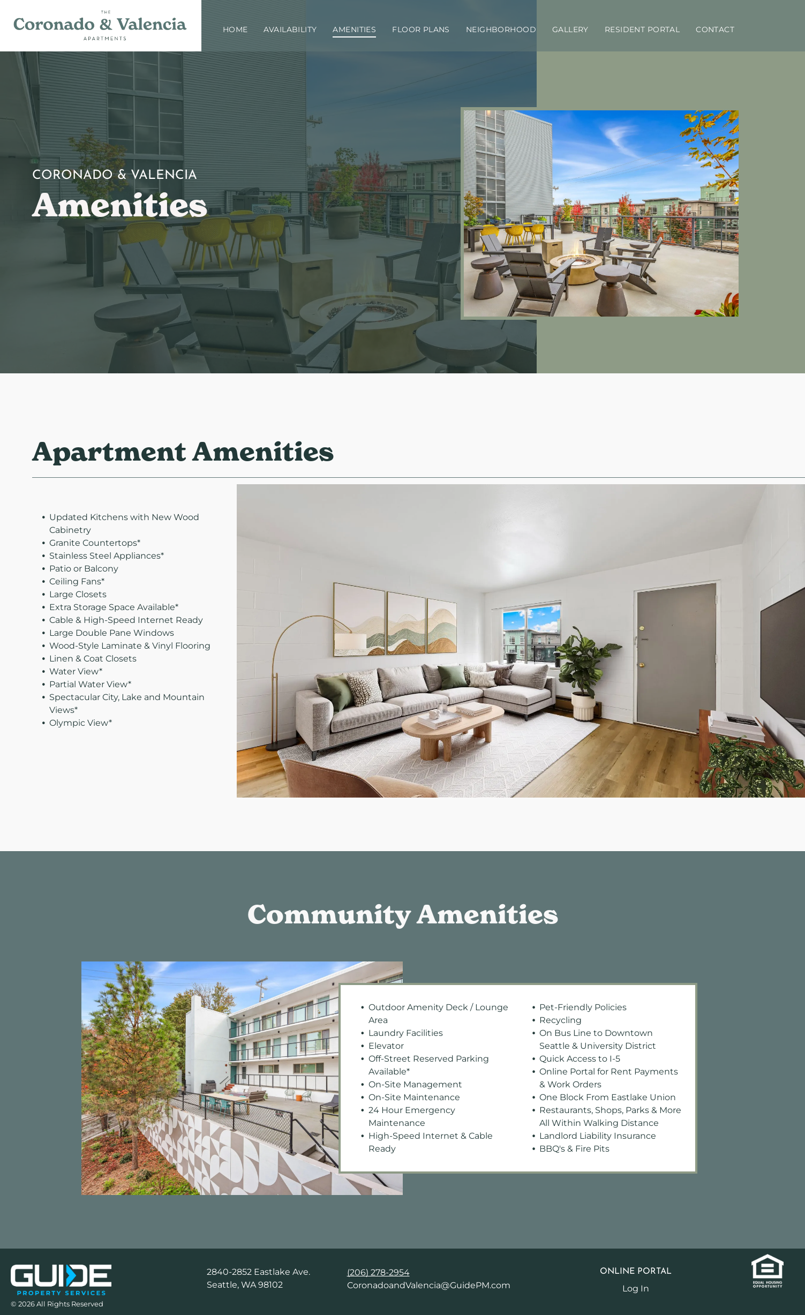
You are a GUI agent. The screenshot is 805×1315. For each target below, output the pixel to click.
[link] (61, 1271)
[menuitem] (235, 29)
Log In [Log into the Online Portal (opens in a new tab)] (635, 1288)
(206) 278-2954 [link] (378, 1272)
